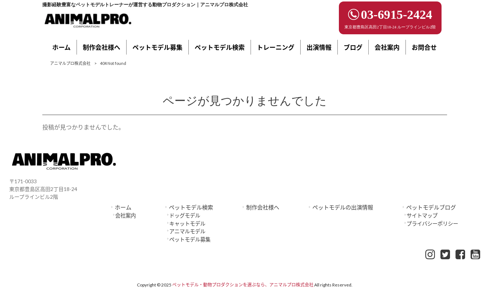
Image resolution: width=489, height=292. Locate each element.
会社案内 (125, 215)
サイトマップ (422, 215)
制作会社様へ (262, 207)
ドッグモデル (184, 215)
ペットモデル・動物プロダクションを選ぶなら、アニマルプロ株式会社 (242, 285)
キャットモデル (187, 223)
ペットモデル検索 (191, 207)
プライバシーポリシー (432, 223)
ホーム (123, 207)
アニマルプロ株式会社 (70, 63)
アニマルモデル (187, 231)
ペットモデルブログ (431, 207)
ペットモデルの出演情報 (342, 207)
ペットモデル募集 (189, 239)
